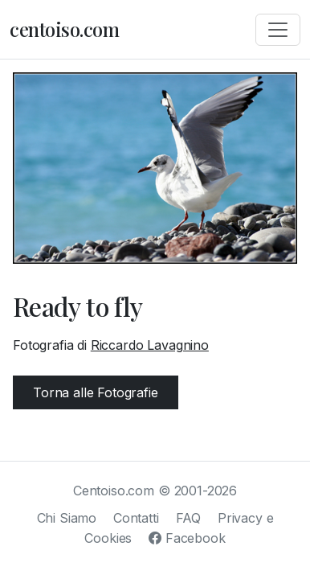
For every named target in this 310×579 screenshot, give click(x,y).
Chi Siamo (67, 518)
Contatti (136, 518)
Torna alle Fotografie (95, 392)
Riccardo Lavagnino (150, 345)
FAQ (189, 518)
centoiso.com (64, 29)
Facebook (187, 538)
